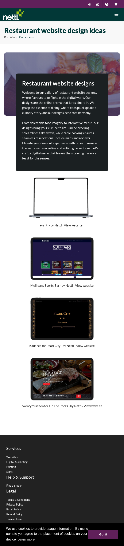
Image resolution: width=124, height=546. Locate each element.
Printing (11, 466)
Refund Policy (14, 514)
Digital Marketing (17, 462)
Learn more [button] (26, 539)
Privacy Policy (14, 504)
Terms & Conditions (18, 499)
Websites (12, 457)
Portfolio (9, 37)
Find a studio (14, 485)
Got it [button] (103, 534)
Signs (9, 471)
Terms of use (14, 519)
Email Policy (13, 509)
